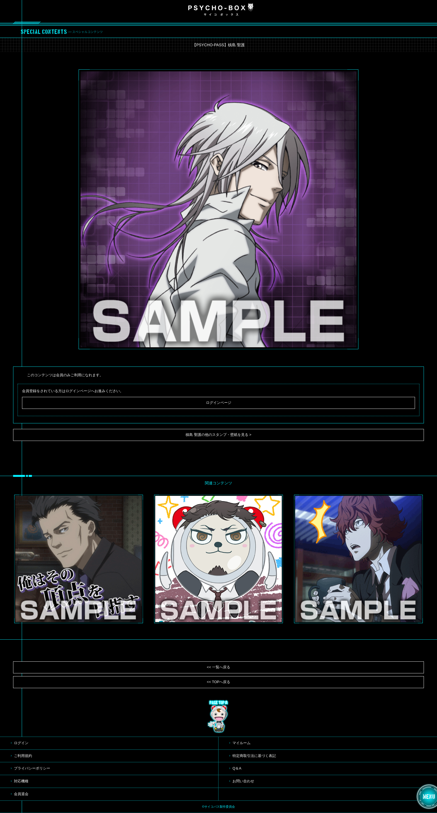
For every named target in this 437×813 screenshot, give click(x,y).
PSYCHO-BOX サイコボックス (220, 9)
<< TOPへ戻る (218, 682)
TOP (218, 716)
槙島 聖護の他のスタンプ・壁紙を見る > (218, 435)
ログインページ (218, 403)
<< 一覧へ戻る (218, 667)
